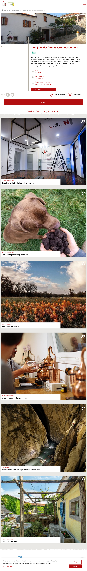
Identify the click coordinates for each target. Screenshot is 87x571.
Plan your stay (7, 10)
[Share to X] (12, 95)
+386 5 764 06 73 (39, 76)
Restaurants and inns (16, 10)
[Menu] (84, 3)
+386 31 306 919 (39, 78)
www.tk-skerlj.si (39, 89)
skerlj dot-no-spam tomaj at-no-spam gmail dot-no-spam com (44, 83)
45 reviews (34, 52)
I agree (75, 566)
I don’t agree (75, 562)
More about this (7, 566)
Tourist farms (25, 10)
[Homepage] (3, 3)
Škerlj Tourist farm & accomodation (37, 10)
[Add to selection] (58, 95)
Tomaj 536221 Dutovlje (38, 71)
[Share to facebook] (8, 95)
